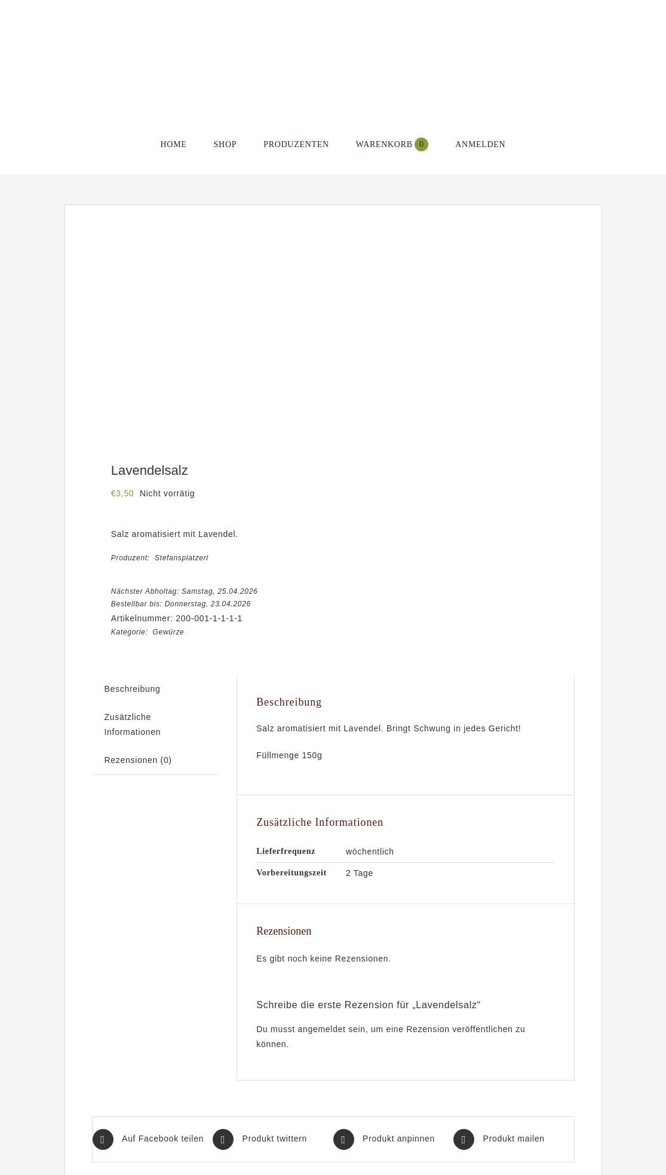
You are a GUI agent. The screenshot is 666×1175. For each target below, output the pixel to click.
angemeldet (322, 1029)
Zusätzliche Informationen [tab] (133, 724)
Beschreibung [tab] (133, 689)
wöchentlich (370, 851)
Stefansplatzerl (181, 558)
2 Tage (359, 873)
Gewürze (169, 632)
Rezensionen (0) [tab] (138, 760)
